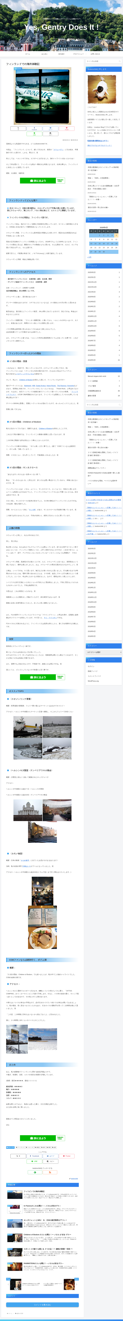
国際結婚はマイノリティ (97, 468)
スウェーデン (58, 144)
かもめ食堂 (25, 855)
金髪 (54, 1142)
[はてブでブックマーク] (36, 128)
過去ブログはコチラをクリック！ (99, 145)
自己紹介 (91, 1315)
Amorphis (70, 380)
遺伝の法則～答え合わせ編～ (98, 207)
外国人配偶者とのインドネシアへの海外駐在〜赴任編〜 (103, 168)
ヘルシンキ (29, 1142)
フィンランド (20, 1142)
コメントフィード (94, 676)
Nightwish (27, 380)
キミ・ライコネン (50, 612)
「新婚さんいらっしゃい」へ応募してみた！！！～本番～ (102, 198)
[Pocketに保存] (48, 128)
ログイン (91, 666)
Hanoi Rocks (51, 380)
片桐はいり (26, 861)
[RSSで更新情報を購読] (45, 1162)
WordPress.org (93, 681)
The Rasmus (61, 380)
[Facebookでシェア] (24, 128)
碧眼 (49, 1142)
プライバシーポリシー (103, 1315)
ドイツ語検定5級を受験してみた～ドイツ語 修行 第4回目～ (103, 461)
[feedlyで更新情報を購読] (40, 1162)
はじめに (84, 1315)
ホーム (78, 1315)
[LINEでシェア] (61, 128)
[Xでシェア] (12, 128)
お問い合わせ (116, 1315)
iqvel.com (91, 503)
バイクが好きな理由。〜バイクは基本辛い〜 (102, 482)
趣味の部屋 (10, 1142)
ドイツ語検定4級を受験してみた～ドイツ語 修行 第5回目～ (103, 454)
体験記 (37, 1142)
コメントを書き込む (42, 1295)
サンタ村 (32, 504)
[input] (104, 61)
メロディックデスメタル (25, 369)
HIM (33, 380)
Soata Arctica (41, 380)
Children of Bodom (26, 374)
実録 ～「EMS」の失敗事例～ (99, 178)
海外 (43, 1142)
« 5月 (89, 257)
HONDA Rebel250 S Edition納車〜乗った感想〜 (104, 474)
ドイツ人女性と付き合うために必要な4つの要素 (103, 500)
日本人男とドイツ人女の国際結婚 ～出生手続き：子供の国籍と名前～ (103, 187)
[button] (73, 128)
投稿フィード (93, 671)
